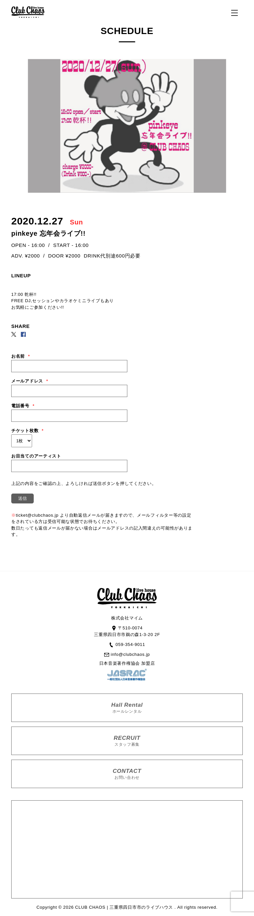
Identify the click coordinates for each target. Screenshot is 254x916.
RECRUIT (127, 741)
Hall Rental (127, 708)
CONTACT (127, 774)
